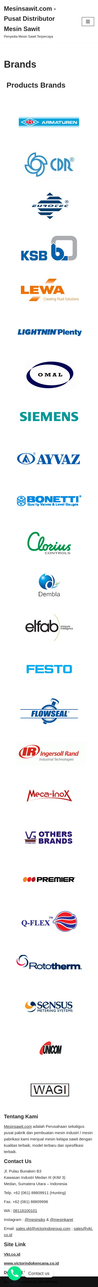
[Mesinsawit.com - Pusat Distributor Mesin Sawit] (39, 21)
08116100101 (25, 1210)
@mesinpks (35, 1219)
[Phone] (15, 1273)
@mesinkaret (61, 1219)
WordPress (47, 1281)
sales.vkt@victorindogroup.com (43, 1228)
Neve (8, 1281)
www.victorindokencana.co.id (31, 1263)
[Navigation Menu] (88, 21)
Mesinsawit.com (18, 1126)
